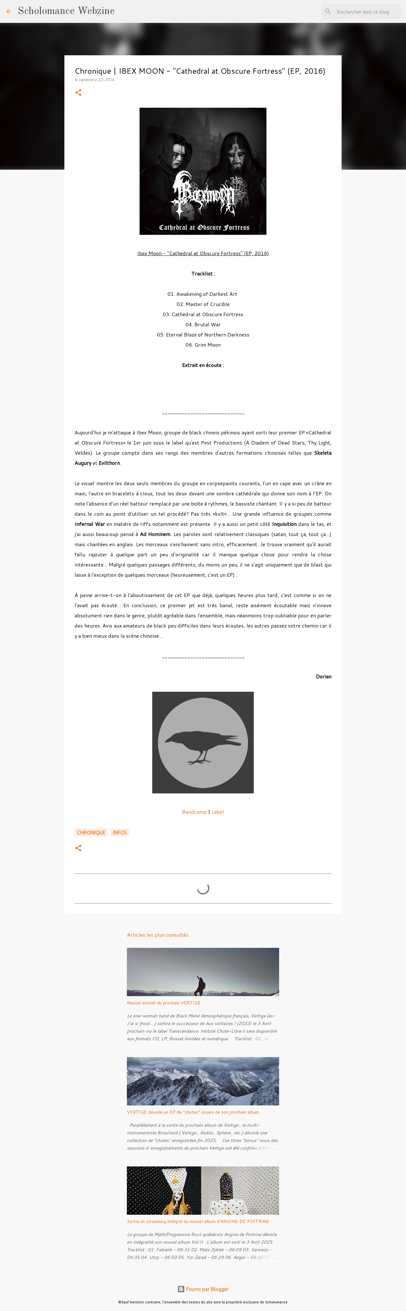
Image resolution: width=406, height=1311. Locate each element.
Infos (120, 832)
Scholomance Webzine (66, 11)
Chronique (91, 832)
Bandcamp (194, 811)
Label (218, 811)
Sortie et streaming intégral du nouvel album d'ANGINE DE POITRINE (198, 1221)
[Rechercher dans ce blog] (367, 11)
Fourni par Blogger (203, 1289)
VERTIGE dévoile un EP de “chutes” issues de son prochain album (193, 1112)
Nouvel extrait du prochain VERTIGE (164, 1003)
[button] (78, 93)
